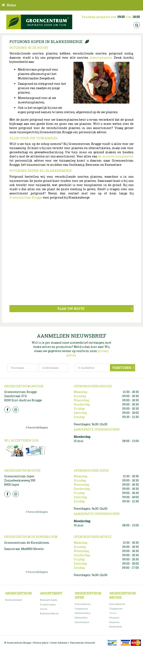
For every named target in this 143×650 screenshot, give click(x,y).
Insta (16, 410)
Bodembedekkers (49, 613)
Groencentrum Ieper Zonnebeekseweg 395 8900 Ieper (19, 480)
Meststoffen (81, 617)
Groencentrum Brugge (25, 197)
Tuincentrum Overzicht (82, 642)
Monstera (114, 622)
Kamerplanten (83, 604)
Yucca (112, 613)
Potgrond (114, 617)
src (137, 25)
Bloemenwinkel (13, 599)
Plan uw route (70, 309)
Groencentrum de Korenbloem (26, 543)
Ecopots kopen (48, 604)
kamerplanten (101, 58)
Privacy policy (40, 642)
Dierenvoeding (82, 613)
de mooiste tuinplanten (116, 156)
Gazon (43, 608)
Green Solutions (58, 642)
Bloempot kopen (48, 599)
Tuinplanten (81, 608)
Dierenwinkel (82, 622)
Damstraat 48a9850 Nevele (24, 549)
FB (7, 410)
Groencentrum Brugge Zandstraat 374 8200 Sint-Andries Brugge (23, 396)
